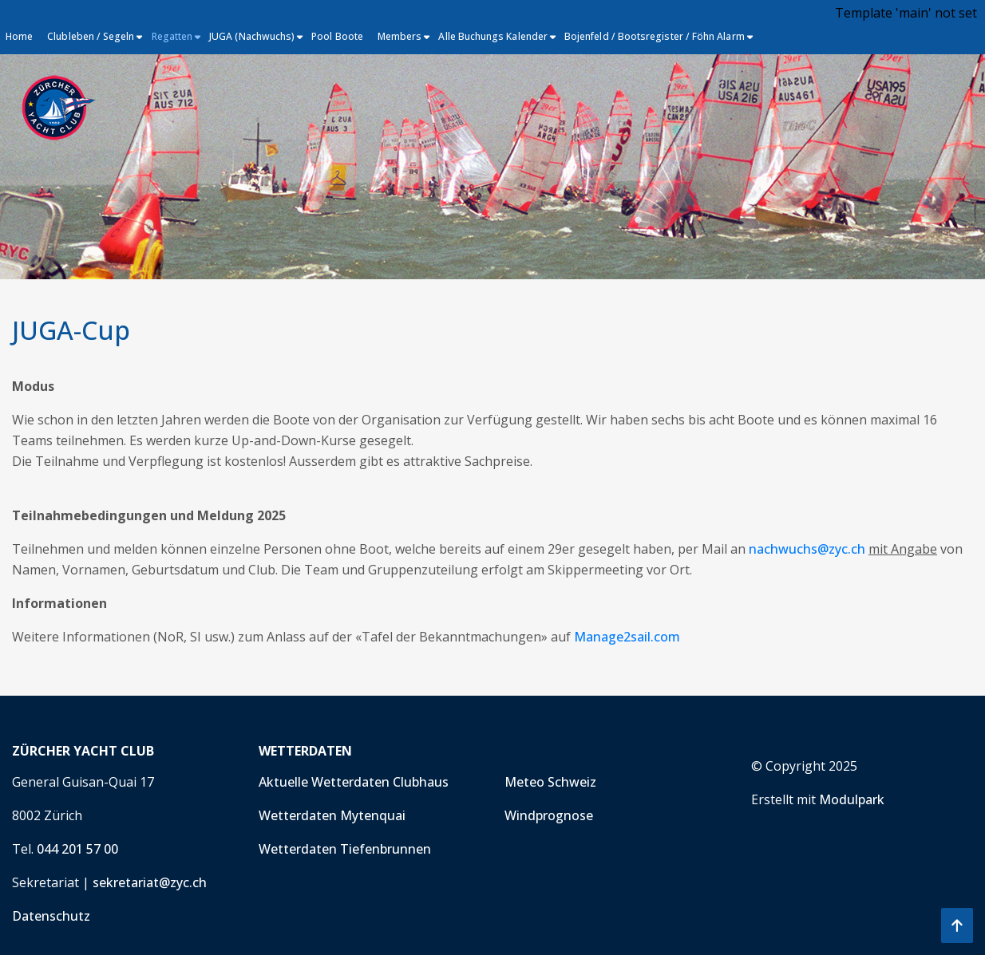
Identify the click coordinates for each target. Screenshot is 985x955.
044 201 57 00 (77, 849)
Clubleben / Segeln (90, 36)
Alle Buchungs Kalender (493, 36)
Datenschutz (51, 916)
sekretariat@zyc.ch (150, 882)
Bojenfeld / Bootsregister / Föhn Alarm (654, 36)
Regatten (172, 36)
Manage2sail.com (627, 636)
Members (400, 36)
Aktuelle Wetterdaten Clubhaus (354, 782)
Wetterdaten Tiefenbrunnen (345, 849)
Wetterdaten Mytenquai (332, 815)
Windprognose (548, 815)
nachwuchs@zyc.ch (807, 549)
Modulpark (851, 799)
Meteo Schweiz (550, 782)
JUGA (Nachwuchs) (252, 36)
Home (19, 36)
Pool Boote (337, 36)
